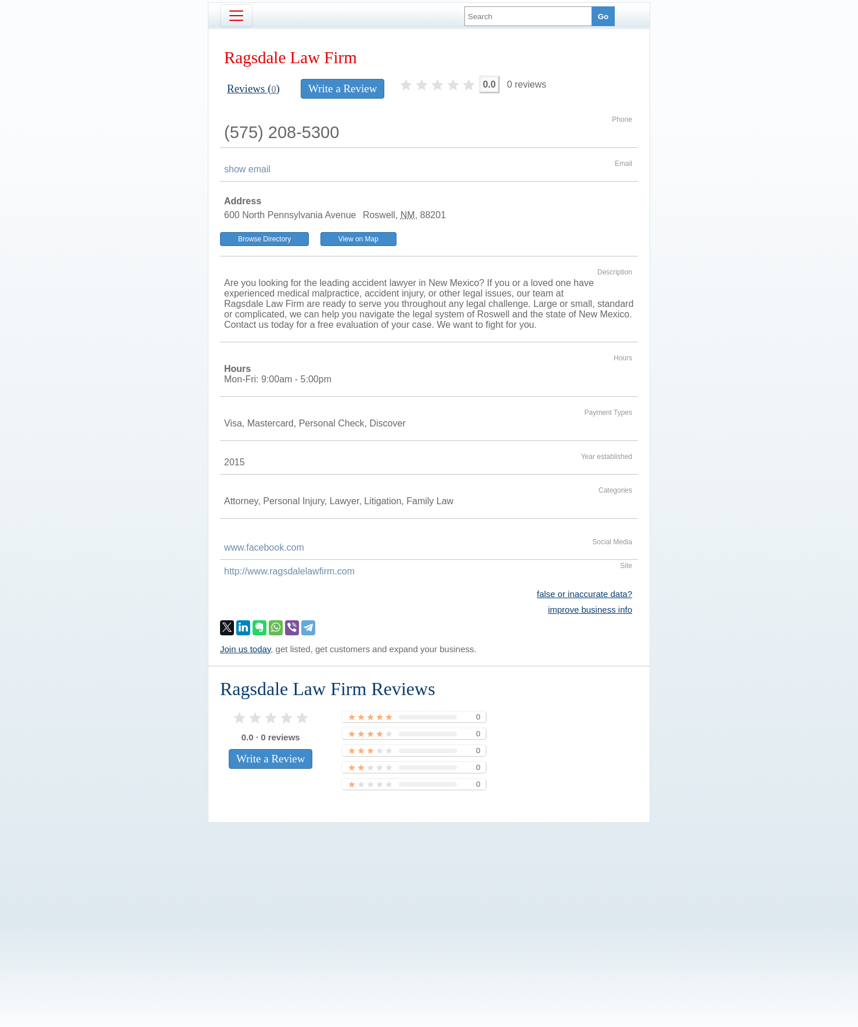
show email (247, 169)
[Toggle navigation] (236, 15)
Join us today (245, 649)
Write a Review (342, 88)
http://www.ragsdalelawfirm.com (289, 571)
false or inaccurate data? (584, 594)
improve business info (590, 609)
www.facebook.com (264, 547)
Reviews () (253, 88)
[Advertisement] (429, 905)
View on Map (358, 239)
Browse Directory (264, 239)
